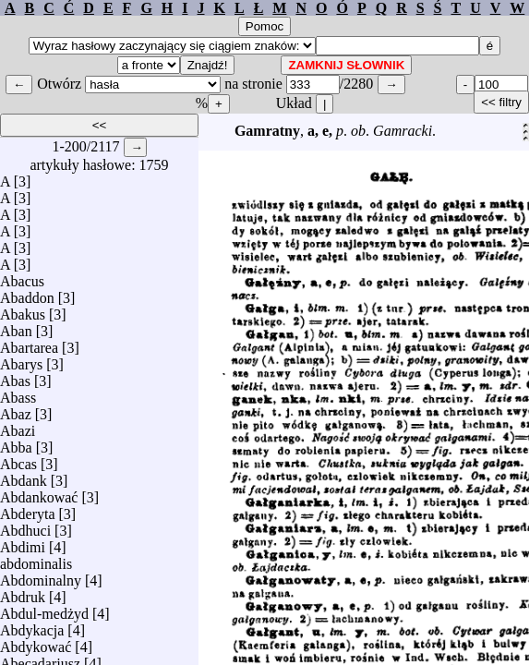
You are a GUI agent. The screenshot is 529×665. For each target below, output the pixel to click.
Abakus (22, 310)
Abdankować (39, 493)
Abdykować (35, 642)
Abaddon (27, 293)
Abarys (21, 360)
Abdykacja (32, 626)
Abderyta (27, 509)
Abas (15, 376)
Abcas (18, 459)
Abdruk (22, 592)
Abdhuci (25, 526)
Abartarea (29, 343)
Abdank (23, 476)
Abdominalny (40, 576)
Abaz (15, 409)
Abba (16, 443)
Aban (16, 326)
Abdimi (22, 542)
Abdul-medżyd (44, 609)
